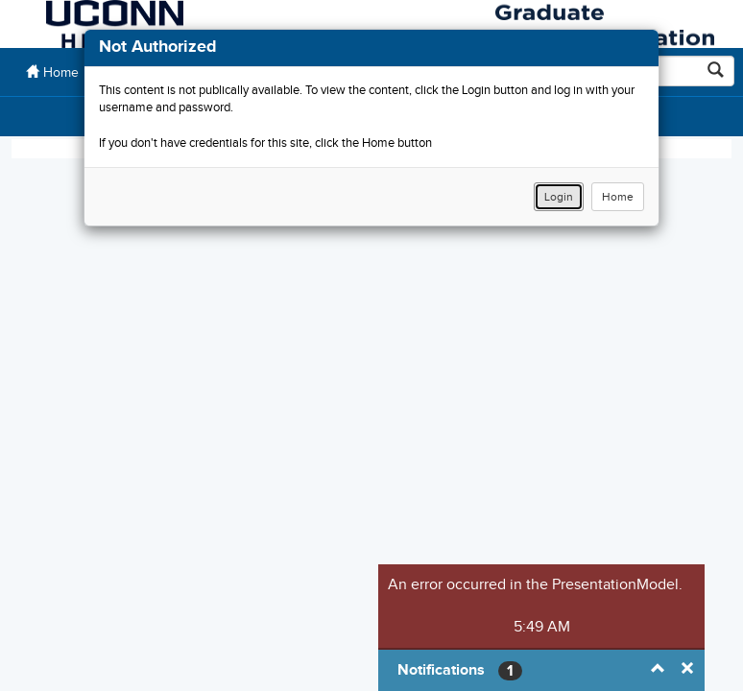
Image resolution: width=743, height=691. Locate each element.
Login (558, 196)
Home (618, 196)
